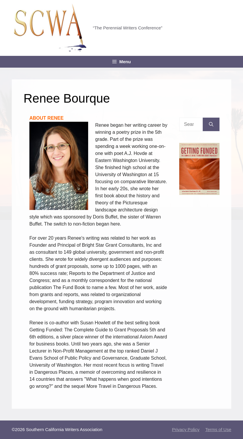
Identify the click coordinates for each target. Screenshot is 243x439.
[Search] (211, 124)
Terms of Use (218, 429)
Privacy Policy (185, 429)
